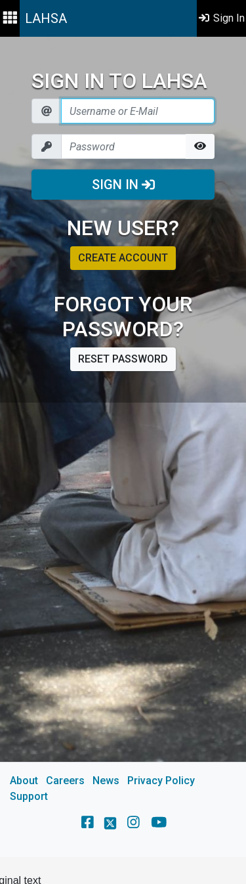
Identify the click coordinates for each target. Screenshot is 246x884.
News (105, 780)
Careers (65, 780)
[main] (123, 447)
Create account (123, 258)
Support (29, 796)
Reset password (123, 359)
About (24, 780)
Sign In (123, 184)
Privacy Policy (161, 780)
